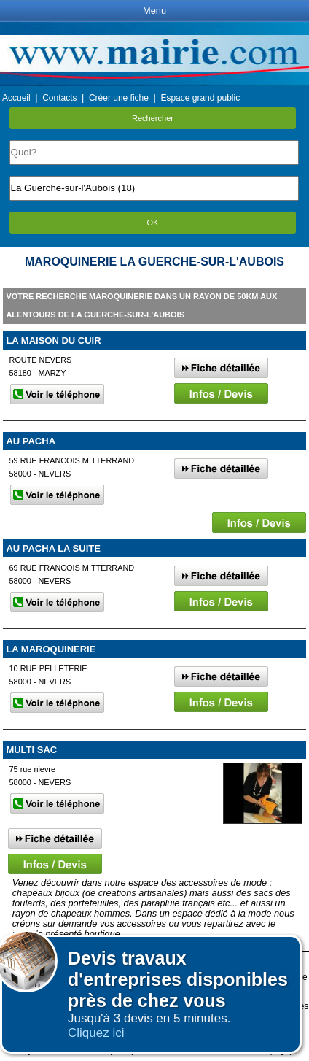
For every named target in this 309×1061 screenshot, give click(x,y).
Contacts (59, 98)
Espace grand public (200, 98)
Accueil (16, 98)
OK (153, 222)
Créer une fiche (119, 98)
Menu (154, 10)
